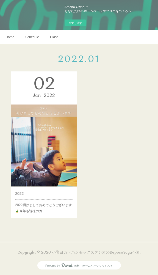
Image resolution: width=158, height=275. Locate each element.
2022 (23, 186)
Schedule (32, 37)
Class (54, 37)
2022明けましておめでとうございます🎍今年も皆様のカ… (43, 198)
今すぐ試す (75, 22)
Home (9, 37)
